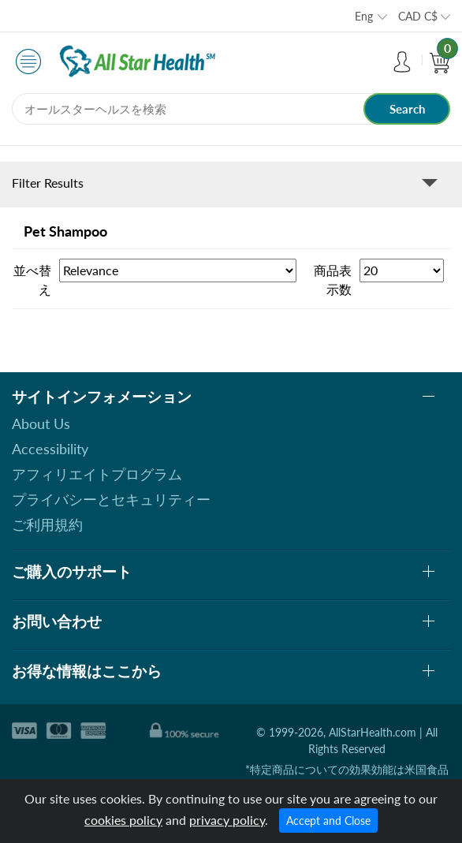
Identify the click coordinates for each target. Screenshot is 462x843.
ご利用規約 (47, 524)
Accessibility (50, 448)
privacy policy (227, 819)
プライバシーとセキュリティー (111, 499)
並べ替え (32, 280)
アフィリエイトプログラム (97, 474)
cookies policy (123, 819)
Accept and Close (328, 820)
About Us (41, 423)
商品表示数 (333, 280)
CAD (418, 16)
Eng (364, 16)
